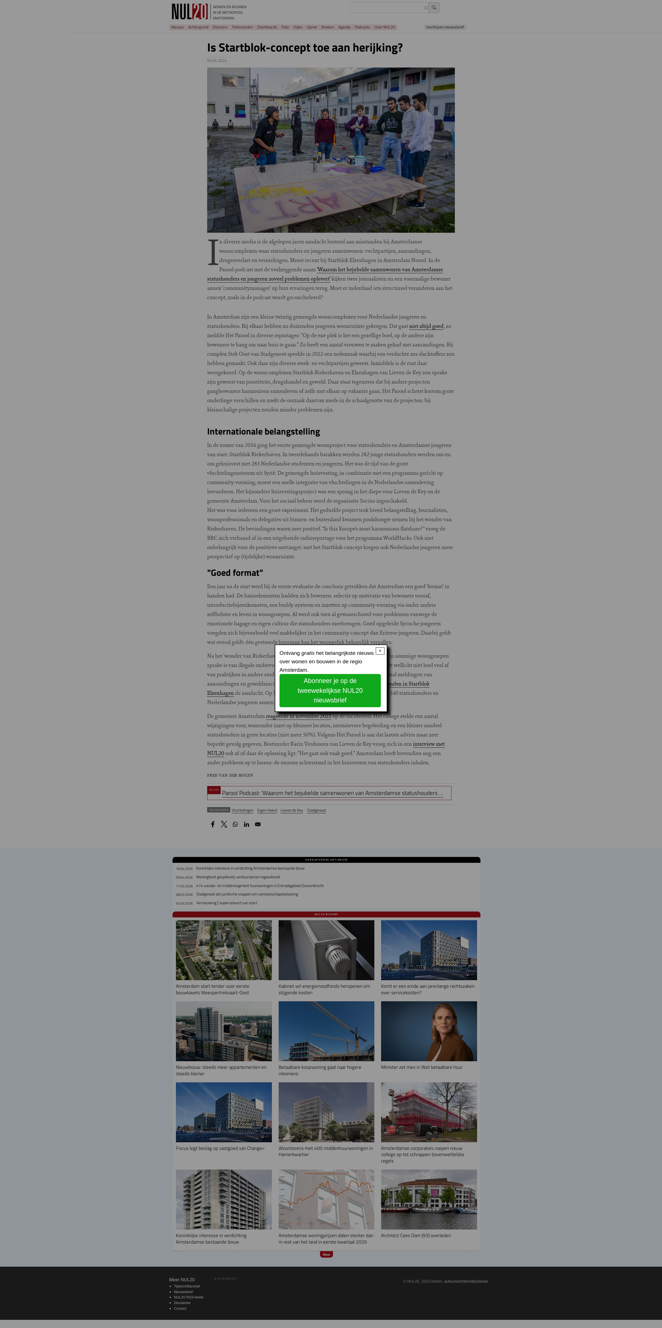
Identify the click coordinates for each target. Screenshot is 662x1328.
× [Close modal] (380, 650)
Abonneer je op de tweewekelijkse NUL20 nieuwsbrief (330, 690)
